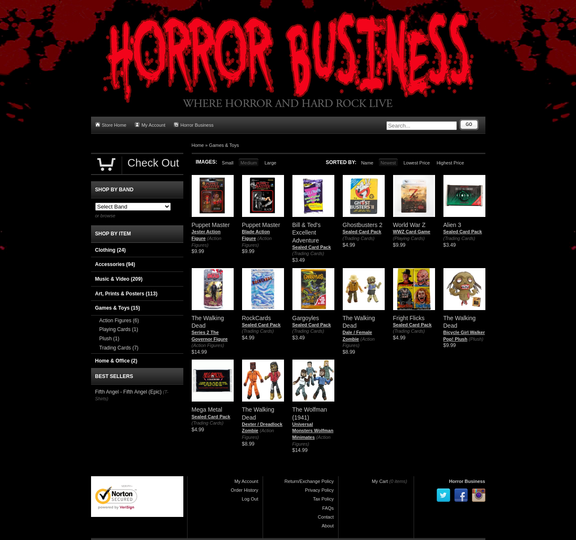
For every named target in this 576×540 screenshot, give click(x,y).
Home (198, 145)
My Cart (380, 481)
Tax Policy (323, 498)
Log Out (250, 498)
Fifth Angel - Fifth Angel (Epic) (128, 392)
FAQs (328, 508)
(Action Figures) (208, 345)
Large (270, 162)
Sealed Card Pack (311, 247)
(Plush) (476, 339)
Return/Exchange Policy (309, 481)
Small (228, 162)
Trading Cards (119, 348)
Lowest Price (417, 162)
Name (367, 162)
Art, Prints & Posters (126, 294)
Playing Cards (118, 329)
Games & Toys (224, 145)
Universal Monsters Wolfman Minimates (313, 431)
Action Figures (119, 320)
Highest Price (450, 162)
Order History (244, 490)
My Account (150, 125)
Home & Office (116, 361)
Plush (109, 339)
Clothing (110, 250)
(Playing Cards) (409, 238)
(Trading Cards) (308, 253)
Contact (326, 516)
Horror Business (194, 125)
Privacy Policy (319, 490)
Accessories (115, 264)
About (328, 525)
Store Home (111, 125)
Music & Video (119, 279)
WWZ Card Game (411, 231)
